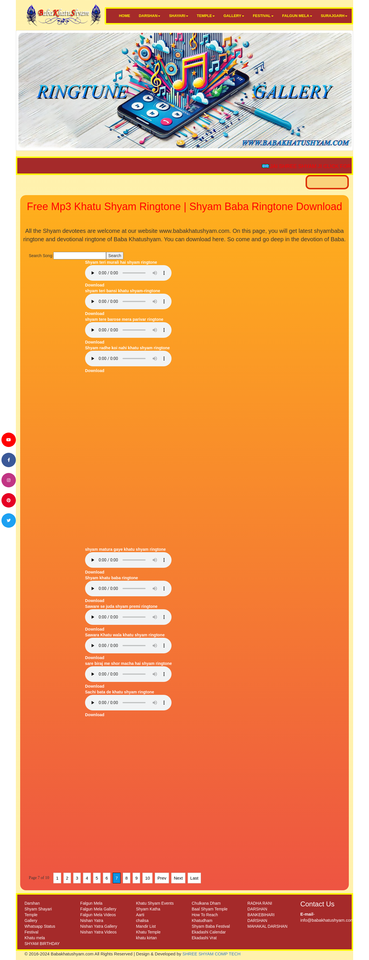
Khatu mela (35, 938)
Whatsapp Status (40, 926)
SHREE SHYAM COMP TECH (211, 953)
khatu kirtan (146, 938)
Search (114, 255)
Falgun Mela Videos (98, 914)
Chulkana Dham (206, 903)
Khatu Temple (148, 932)
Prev (161, 878)
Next (178, 878)
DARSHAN (149, 16)
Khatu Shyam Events (155, 903)
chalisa (142, 920)
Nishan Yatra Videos (98, 932)
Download (94, 285)
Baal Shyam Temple (209, 909)
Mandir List (146, 926)
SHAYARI (178, 16)
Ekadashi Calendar (209, 932)
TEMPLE (206, 16)
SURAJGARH (334, 16)
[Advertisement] (54, 345)
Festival (31, 932)
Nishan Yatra (91, 920)
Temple (31, 914)
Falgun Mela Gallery (98, 909)
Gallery (31, 920)
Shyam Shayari (38, 909)
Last (194, 878)
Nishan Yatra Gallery (98, 926)
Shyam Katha (148, 909)
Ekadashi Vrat (204, 938)
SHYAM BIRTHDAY (42, 943)
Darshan (32, 903)
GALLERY (233, 16)
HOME (124, 16)
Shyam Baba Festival (211, 926)
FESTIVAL (263, 16)
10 (147, 878)
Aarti (140, 914)
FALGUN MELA (297, 16)
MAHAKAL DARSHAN (267, 926)
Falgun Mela (91, 903)
